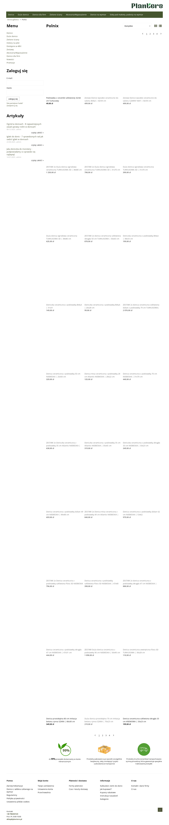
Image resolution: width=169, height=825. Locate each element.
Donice (10, 33)
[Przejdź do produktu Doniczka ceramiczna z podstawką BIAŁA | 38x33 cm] (141, 206)
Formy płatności (76, 786)
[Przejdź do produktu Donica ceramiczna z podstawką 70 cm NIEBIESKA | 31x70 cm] (141, 344)
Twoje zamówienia (46, 786)
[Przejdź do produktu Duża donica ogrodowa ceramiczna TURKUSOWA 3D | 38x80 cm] (64, 206)
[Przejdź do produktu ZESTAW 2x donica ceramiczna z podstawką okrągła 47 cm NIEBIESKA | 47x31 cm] (141, 550)
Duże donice (12, 36)
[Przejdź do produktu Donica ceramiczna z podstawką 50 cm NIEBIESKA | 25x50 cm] (64, 344)
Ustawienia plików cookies (18, 801)
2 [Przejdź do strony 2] (150, 34)
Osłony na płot (13, 43)
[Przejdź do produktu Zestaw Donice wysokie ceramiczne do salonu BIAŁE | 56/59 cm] (103, 68)
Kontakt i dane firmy (140, 786)
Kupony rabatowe (108, 792)
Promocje (11, 62)
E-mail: (10, 78)
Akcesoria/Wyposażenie (17, 53)
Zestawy (10, 49)
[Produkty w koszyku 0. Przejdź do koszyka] (53, 6)
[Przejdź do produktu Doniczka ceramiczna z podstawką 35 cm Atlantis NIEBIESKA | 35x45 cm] (103, 412)
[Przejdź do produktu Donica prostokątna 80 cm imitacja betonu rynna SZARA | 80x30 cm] (64, 688)
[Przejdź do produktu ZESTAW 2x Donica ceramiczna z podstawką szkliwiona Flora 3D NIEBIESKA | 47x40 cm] (64, 550)
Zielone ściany (13, 39)
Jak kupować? (106, 789)
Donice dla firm (13, 56)
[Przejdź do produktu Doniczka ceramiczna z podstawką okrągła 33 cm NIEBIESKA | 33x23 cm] (141, 412)
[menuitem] (11, 14)
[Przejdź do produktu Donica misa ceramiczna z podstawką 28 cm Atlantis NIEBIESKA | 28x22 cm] (103, 344)
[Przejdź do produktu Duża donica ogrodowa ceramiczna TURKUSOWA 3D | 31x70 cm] (141, 137)
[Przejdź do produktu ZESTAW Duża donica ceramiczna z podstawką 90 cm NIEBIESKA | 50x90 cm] (103, 619)
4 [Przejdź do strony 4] (157, 34)
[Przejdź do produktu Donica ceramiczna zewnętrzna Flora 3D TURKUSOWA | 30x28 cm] (141, 619)
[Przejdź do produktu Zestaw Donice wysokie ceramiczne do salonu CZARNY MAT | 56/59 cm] (141, 68)
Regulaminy (12, 795)
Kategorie (104, 799)
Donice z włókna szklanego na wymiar (20, 790)
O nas (133, 789)
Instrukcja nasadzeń (109, 795)
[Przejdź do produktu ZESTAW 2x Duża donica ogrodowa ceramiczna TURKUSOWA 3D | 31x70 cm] (103, 137)
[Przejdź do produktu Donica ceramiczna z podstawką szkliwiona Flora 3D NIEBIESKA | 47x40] (103, 550)
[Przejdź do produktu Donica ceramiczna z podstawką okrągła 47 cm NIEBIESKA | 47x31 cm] (64, 619)
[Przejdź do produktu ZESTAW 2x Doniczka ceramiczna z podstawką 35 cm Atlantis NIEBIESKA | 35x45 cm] (64, 412)
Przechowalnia (44, 792)
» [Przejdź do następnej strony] (160, 33)
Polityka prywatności (16, 798)
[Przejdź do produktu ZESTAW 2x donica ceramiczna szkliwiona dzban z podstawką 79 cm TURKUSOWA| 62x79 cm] (141, 275)
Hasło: (9, 88)
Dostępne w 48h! (14, 46)
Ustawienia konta (45, 789)
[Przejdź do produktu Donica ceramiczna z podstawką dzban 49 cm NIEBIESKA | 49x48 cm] (64, 481)
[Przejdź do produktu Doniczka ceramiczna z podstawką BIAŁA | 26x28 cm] (103, 275)
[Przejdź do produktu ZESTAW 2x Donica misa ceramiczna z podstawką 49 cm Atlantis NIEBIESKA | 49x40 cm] (103, 481)
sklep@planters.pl (14, 819)
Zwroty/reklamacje (15, 786)
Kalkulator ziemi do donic (111, 786)
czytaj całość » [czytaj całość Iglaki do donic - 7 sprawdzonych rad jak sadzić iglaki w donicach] (37, 145)
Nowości (10, 59)
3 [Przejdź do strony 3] (153, 34)
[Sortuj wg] (137, 26)
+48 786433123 (12, 814)
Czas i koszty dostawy (78, 789)
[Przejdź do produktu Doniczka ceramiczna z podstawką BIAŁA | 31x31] (64, 275)
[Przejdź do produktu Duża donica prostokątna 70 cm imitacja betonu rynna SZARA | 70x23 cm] (103, 688)
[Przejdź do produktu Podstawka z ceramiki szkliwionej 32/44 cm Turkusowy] (64, 68)
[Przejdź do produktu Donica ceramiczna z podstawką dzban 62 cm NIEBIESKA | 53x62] (141, 481)
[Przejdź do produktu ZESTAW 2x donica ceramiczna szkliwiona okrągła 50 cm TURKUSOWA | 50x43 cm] (103, 206)
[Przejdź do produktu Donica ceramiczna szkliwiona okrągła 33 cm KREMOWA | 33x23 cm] (141, 688)
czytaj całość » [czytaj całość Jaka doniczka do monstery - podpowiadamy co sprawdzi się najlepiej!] (37, 160)
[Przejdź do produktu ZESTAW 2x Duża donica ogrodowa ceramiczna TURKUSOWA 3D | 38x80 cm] (64, 137)
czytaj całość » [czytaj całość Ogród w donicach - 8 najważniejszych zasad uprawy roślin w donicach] (37, 132)
